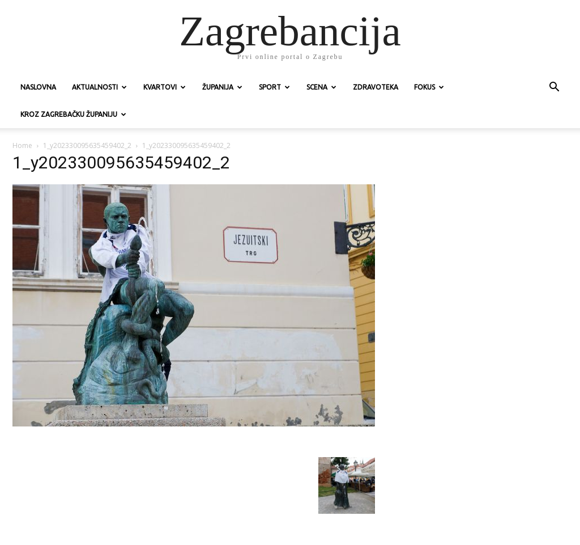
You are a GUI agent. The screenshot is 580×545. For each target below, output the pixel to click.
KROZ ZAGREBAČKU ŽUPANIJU (73, 114)
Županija (222, 87)
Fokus (429, 87)
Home (22, 145)
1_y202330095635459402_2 (87, 145)
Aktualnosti (99, 87)
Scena (321, 87)
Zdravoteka (375, 87)
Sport (274, 87)
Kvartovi (164, 87)
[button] (554, 88)
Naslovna (38, 87)
